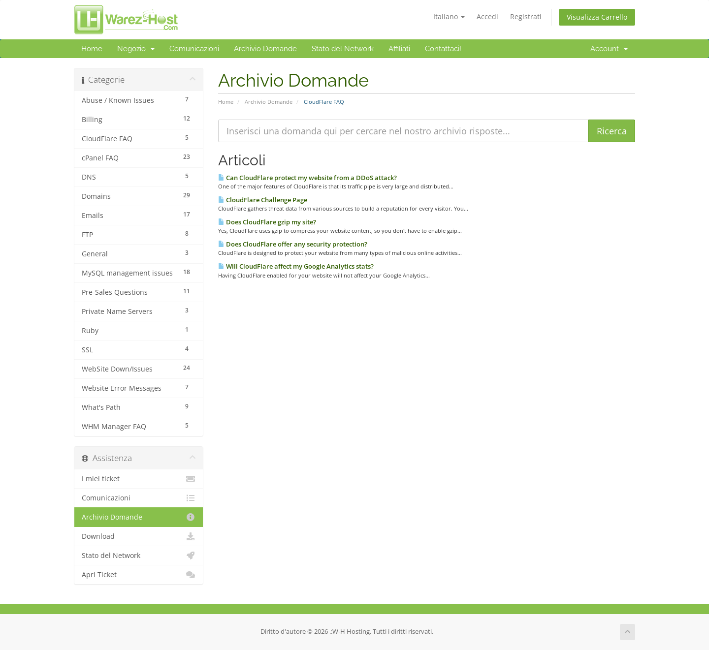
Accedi (487, 16)
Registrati (526, 16)
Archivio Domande (265, 48)
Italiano (449, 16)
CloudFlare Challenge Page (262, 199)
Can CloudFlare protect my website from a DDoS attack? (307, 177)
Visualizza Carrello (597, 17)
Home (91, 48)
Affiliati (399, 48)
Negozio (136, 48)
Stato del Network (343, 48)
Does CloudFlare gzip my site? (267, 221)
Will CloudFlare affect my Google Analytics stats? (296, 266)
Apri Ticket (138, 575)
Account (609, 48)
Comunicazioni (194, 48)
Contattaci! (443, 48)
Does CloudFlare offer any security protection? (292, 244)
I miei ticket (138, 479)
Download (138, 536)
